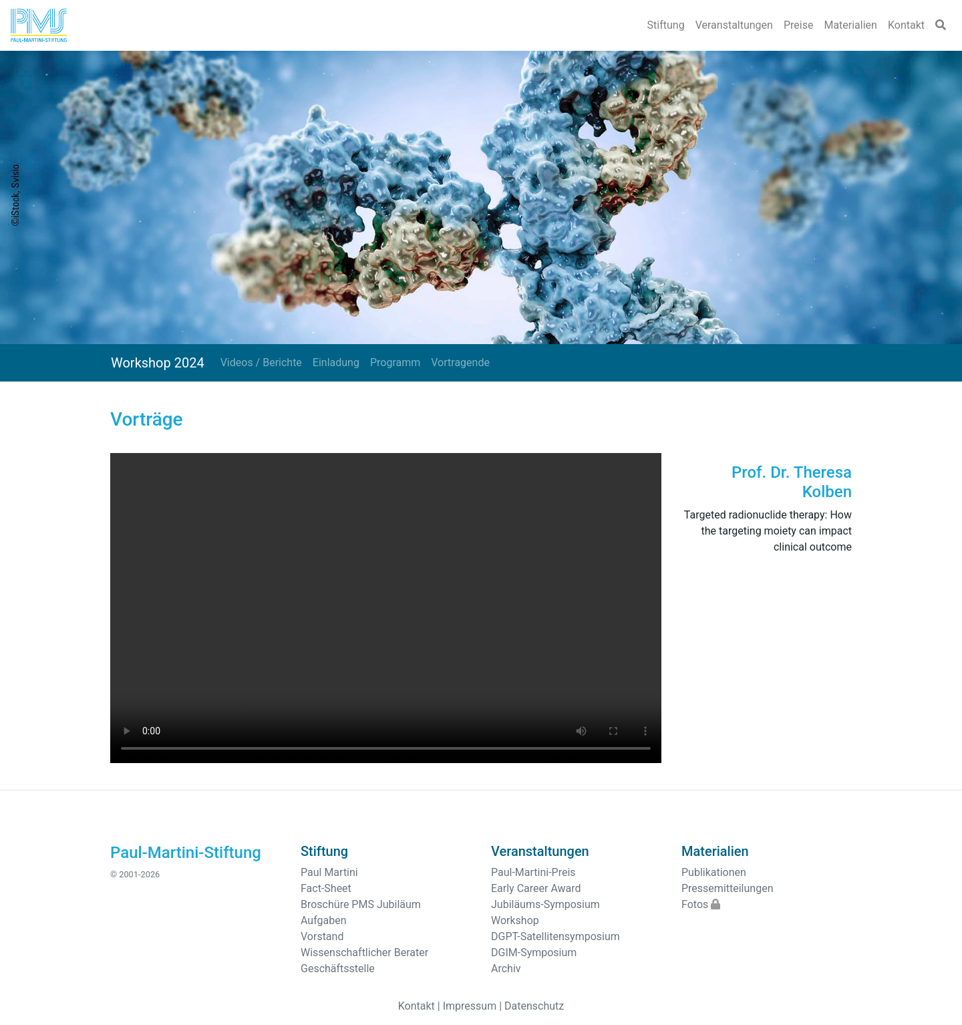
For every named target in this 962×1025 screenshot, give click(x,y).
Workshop (515, 920)
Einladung (336, 362)
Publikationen (713, 872)
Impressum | (472, 1006)
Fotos (700, 904)
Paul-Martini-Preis (533, 872)
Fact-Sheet (326, 888)
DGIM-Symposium (534, 952)
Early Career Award (536, 888)
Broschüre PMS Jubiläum (361, 904)
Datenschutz (534, 1006)
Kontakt (906, 25)
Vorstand (322, 936)
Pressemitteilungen (727, 888)
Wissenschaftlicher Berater (364, 952)
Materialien (850, 25)
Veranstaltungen (734, 25)
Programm (395, 362)
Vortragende (460, 362)
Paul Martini (329, 872)
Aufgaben (324, 920)
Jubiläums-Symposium (545, 904)
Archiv (506, 968)
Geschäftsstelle (338, 968)
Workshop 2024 (157, 363)
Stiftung (666, 25)
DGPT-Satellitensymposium (555, 936)
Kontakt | (419, 1006)
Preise (798, 25)
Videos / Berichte (261, 362)
